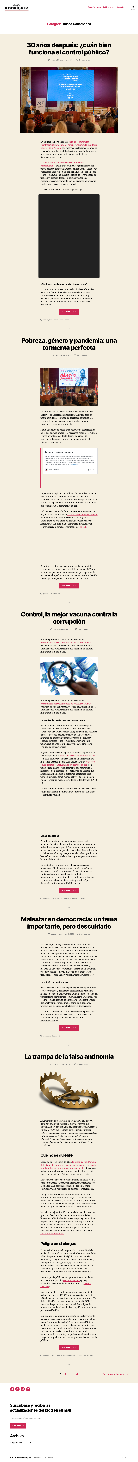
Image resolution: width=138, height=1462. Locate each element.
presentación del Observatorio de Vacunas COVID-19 (66, 642)
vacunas (90, 1355)
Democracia (53, 320)
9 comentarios (82, 1063)
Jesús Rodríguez (24, 1456)
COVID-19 (55, 898)
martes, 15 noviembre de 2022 (62, 60)
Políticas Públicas (69, 1355)
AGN (99, 7)
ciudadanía (47, 1035)
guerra (45, 593)
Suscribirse (18, 1425)
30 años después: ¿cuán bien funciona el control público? (69, 48)
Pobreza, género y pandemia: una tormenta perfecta (69, 343)
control (45, 320)
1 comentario (83, 629)
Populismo (81, 898)
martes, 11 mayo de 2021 (62, 1063)
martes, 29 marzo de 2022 (63, 629)
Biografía (91, 7)
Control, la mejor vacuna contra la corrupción (69, 617)
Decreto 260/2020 (71, 1279)
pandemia (56, 593)
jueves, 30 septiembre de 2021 (62, 933)
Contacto (120, 7)
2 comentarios (84, 60)
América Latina (48, 1355)
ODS (50, 593)
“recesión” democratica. (52, 1232)
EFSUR (83, 526)
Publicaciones (108, 7)
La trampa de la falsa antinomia (69, 1055)
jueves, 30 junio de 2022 (62, 355)
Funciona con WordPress (43, 1456)
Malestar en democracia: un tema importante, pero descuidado (69, 922)
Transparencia (64, 320)
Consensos (47, 898)
